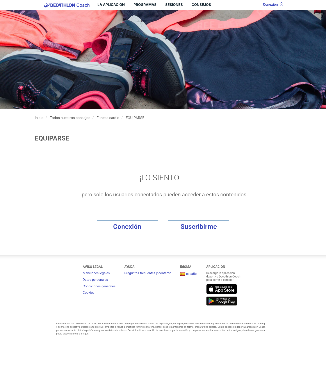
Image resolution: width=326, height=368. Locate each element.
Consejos (201, 4)
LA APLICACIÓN (111, 4)
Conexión (127, 226)
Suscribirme (198, 226)
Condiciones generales (99, 286)
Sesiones (174, 4)
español (189, 274)
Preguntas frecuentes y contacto (147, 273)
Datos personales (95, 280)
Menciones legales (96, 273)
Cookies (88, 293)
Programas (145, 4)
